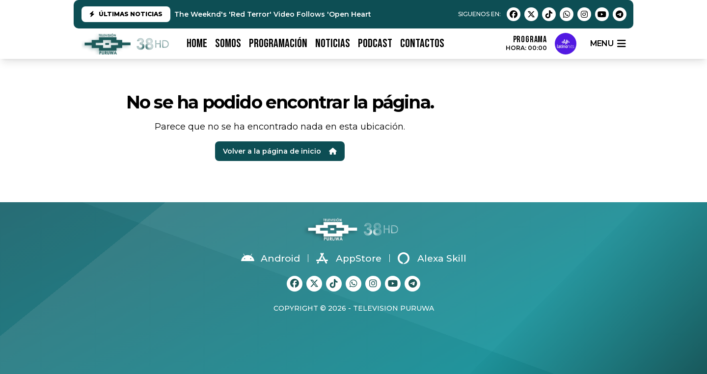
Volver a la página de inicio (280, 151)
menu (607, 44)
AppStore (348, 258)
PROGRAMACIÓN (278, 43)
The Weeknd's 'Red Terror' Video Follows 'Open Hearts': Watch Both (299, 14)
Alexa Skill (432, 258)
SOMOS (228, 43)
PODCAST (375, 43)
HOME (197, 43)
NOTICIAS (332, 43)
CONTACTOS (422, 43)
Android (270, 258)
